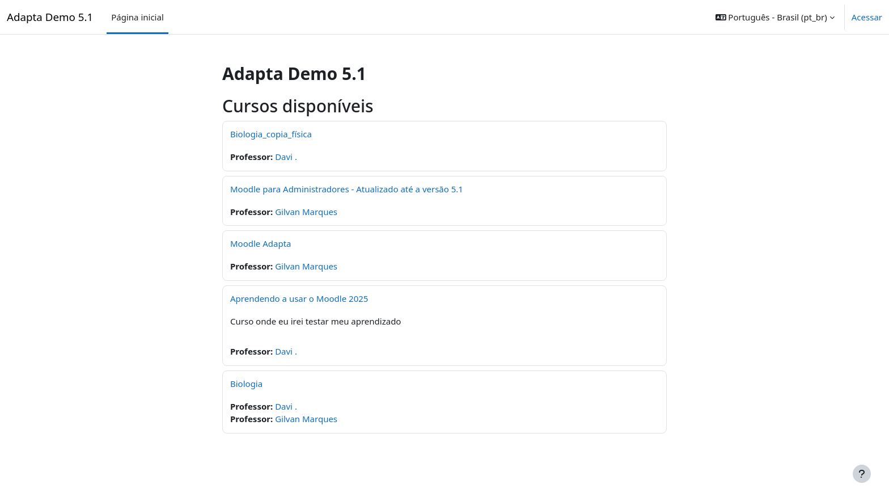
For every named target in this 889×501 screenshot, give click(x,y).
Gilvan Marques (306, 211)
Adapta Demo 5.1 (50, 17)
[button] (775, 17)
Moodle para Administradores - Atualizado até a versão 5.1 (346, 189)
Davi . (286, 156)
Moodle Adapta (260, 243)
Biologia (246, 383)
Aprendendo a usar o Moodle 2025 (299, 298)
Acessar (867, 17)
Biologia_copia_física (271, 134)
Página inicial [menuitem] (137, 17)
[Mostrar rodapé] (862, 474)
